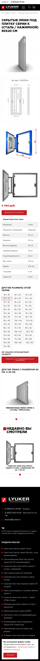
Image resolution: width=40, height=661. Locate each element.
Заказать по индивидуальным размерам (20, 359)
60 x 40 (7, 317)
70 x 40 (18, 317)
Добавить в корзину (14, 212)
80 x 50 (28, 328)
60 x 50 (28, 324)
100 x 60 (18, 343)
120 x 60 (29, 343)
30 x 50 (29, 321)
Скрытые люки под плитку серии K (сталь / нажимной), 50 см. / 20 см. (20, 468)
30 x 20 (17, 295)
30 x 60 (7, 335)
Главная (6, 13)
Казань (5, 2)
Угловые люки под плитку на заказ (19, 635)
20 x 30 (7, 302)
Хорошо (10, 655)
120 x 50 (29, 332)
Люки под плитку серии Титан (17, 549)
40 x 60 (17, 335)
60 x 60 (7, 339)
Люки (14, 13)
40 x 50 (7, 324)
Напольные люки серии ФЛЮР (17, 611)
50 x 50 (18, 324)
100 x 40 (18, 321)
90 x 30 (17, 309)
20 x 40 (28, 309)
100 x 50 (18, 332)
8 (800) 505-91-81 (13, 513)
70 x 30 (28, 306)
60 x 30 (17, 306)
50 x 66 (7, 346)
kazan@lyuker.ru (13, 520)
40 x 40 (17, 313)
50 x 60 (28, 335)
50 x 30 (7, 306)
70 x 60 (17, 339)
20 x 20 (7, 295)
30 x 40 (7, 313)
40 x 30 (28, 302)
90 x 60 (7, 343)
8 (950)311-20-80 (17, 2)
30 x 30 (17, 302)
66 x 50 (7, 328)
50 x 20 (7, 298)
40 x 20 (28, 295)
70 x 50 (17, 328)
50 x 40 (28, 313)
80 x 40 (28, 317)
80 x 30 (7, 309)
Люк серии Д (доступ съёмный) (18, 573)
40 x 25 (28, 298)
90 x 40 (7, 321)
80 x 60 (28, 339)
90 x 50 (7, 332)
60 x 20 (17, 298)
